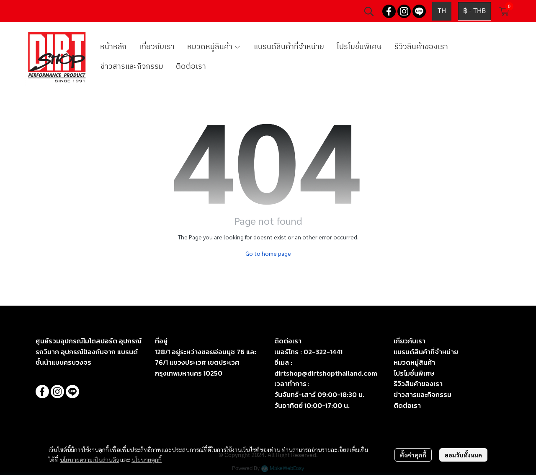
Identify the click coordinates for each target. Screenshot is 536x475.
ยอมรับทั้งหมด (463, 455)
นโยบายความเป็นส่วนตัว (89, 459)
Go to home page (268, 253)
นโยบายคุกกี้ (146, 459)
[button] (369, 11)
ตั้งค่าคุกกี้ (413, 455)
